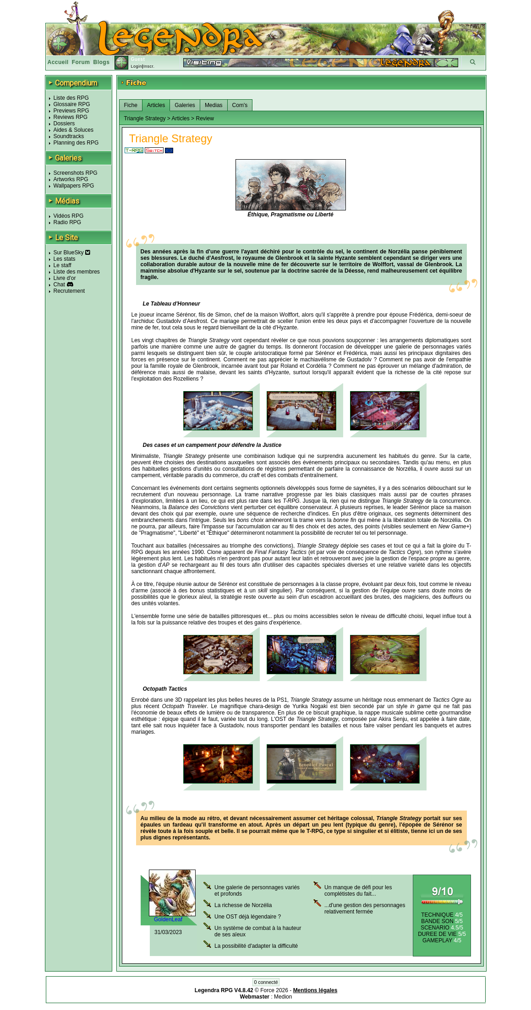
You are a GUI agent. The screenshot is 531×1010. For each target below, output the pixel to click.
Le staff (62, 265)
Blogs (101, 62)
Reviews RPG (71, 117)
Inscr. (149, 66)
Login (136, 66)
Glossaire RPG (72, 104)
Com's (240, 105)
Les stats (65, 259)
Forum (81, 62)
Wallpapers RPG (74, 186)
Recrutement (69, 291)
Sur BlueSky (72, 252)
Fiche (130, 105)
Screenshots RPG (76, 173)
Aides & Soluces (73, 130)
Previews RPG (71, 110)
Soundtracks (69, 136)
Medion (283, 997)
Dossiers (64, 123)
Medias (214, 105)
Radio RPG (68, 222)
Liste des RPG (71, 98)
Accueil (58, 62)
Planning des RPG (76, 143)
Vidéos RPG (69, 216)
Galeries (185, 105)
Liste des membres (77, 272)
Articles (156, 105)
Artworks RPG (71, 179)
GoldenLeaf (168, 919)
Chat (59, 284)
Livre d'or (65, 278)
